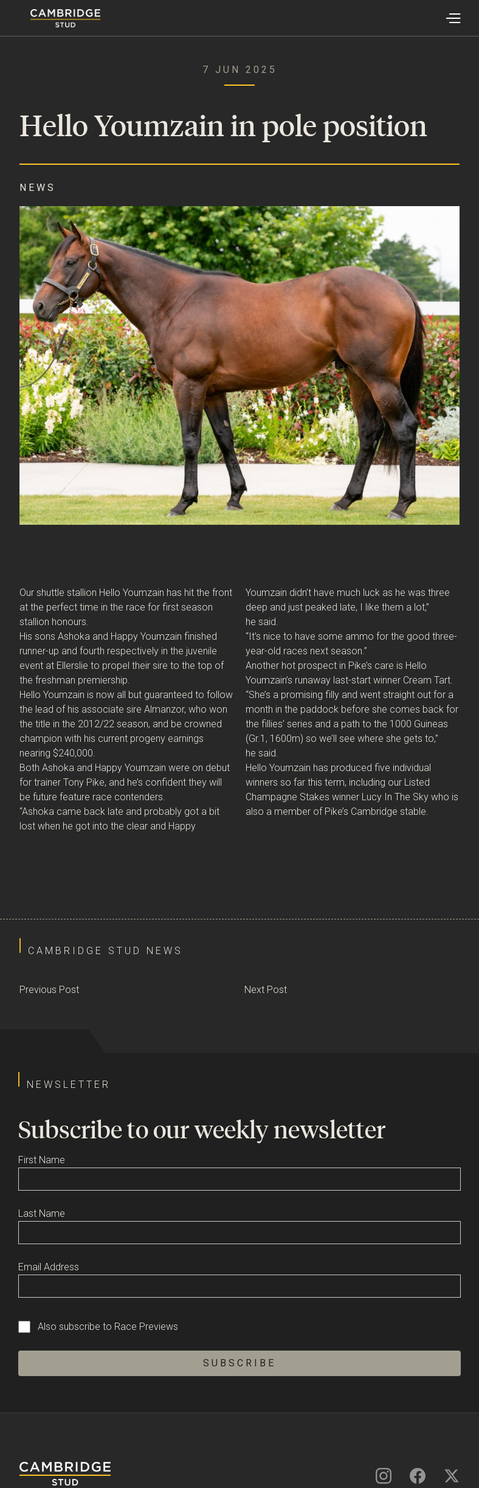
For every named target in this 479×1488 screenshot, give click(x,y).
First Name (41, 1160)
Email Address (48, 1267)
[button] (452, 18)
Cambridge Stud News (105, 951)
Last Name (41, 1213)
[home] (50, 18)
